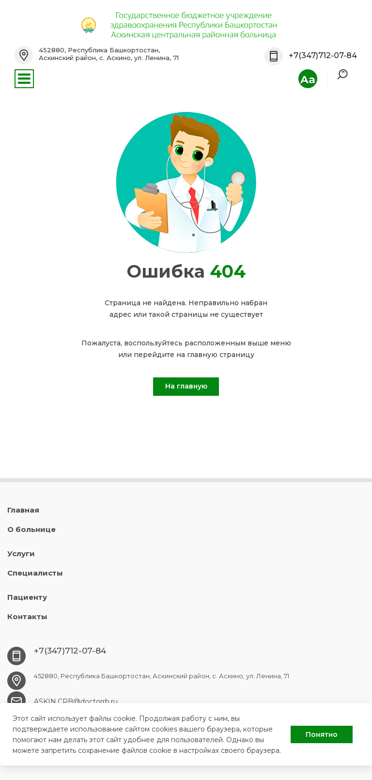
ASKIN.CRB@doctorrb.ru (76, 701)
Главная (23, 510)
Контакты (27, 616)
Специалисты (35, 572)
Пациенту (27, 597)
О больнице (31, 529)
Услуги (21, 553)
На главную (186, 386)
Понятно (322, 734)
